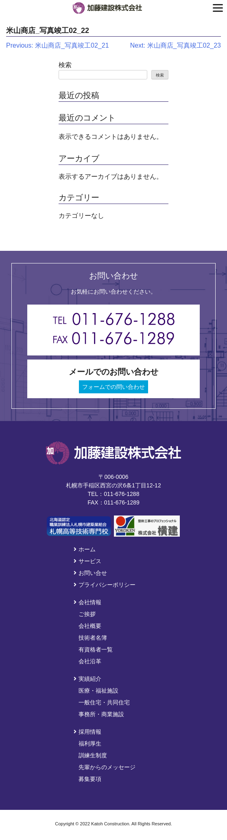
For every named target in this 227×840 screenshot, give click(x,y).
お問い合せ (90, 573)
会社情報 (87, 602)
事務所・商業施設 (101, 714)
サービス (87, 561)
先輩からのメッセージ (107, 767)
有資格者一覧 (96, 649)
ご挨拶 (87, 614)
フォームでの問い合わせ (113, 387)
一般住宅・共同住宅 (104, 702)
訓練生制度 (93, 755)
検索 (65, 64)
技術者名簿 (93, 637)
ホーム (85, 549)
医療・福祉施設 (98, 690)
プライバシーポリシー (104, 584)
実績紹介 (87, 679)
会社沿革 (90, 661)
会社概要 (90, 626)
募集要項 (90, 779)
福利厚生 (90, 743)
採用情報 (87, 731)
